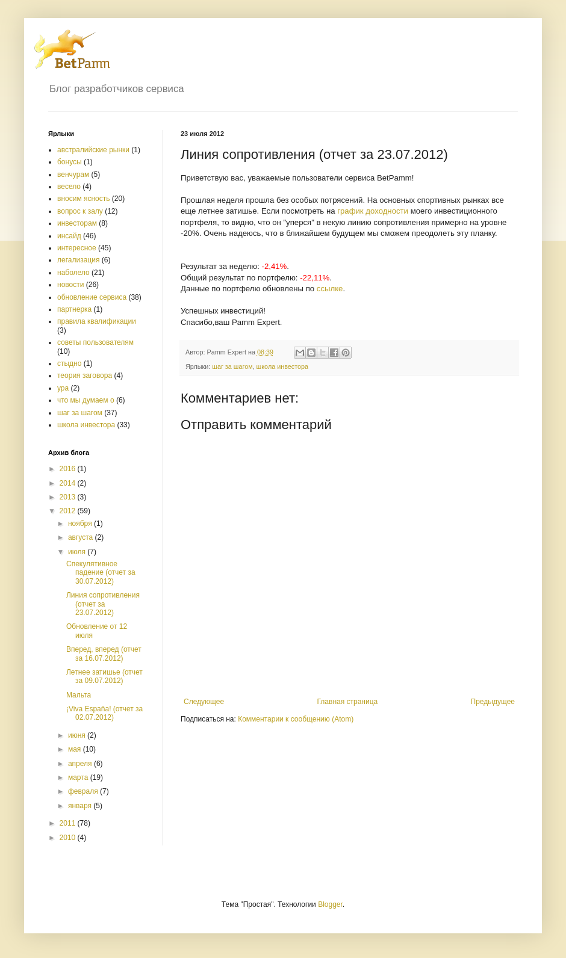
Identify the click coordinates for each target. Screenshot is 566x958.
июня (77, 735)
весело (69, 186)
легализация (78, 260)
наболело (73, 272)
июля (77, 552)
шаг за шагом (232, 366)
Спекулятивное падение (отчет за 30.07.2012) (100, 573)
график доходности (372, 210)
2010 (69, 837)
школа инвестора (282, 366)
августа (81, 537)
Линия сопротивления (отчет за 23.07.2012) (103, 604)
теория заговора (84, 375)
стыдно (69, 363)
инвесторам (77, 223)
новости (70, 284)
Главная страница (347, 701)
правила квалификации (96, 321)
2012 (69, 511)
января (80, 806)
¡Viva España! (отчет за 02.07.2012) (104, 713)
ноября (81, 523)
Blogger (330, 904)
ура (63, 388)
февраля (84, 791)
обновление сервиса (91, 297)
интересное (76, 248)
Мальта (78, 695)
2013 (69, 497)
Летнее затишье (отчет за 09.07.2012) (104, 676)
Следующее (204, 701)
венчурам (73, 174)
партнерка (74, 309)
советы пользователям (95, 342)
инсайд (69, 236)
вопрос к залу (80, 211)
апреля (81, 763)
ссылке (330, 288)
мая (75, 749)
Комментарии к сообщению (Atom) (295, 719)
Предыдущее (493, 701)
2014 (69, 483)
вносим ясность (83, 198)
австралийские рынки (93, 150)
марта (79, 777)
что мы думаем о (85, 400)
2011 (69, 823)
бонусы (69, 162)
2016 (69, 469)
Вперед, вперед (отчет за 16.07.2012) (104, 653)
